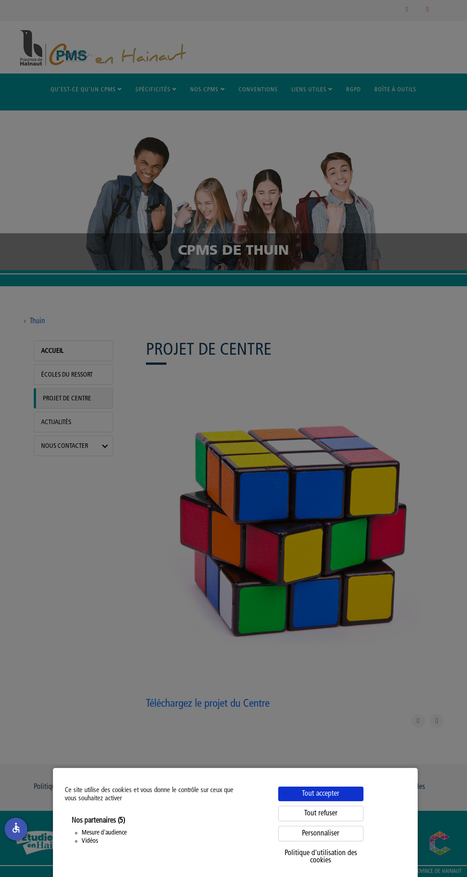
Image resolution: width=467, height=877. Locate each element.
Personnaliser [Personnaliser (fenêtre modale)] (320, 833)
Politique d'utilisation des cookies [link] (321, 857)
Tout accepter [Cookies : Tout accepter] (320, 794)
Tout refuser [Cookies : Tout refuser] (320, 813)
